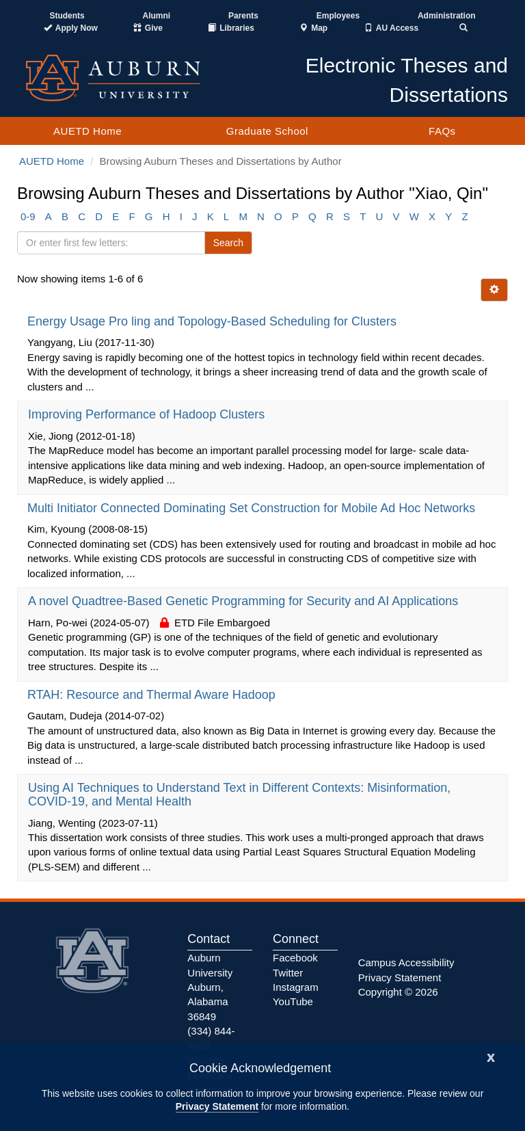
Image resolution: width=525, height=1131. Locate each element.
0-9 (28, 216)
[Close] (491, 1056)
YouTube (293, 1001)
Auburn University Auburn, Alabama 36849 (209, 987)
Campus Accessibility (406, 962)
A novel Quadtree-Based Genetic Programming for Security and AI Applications (244, 601)
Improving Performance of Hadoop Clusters (148, 414)
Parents (243, 16)
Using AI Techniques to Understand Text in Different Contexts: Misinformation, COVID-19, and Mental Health (239, 794)
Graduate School (267, 131)
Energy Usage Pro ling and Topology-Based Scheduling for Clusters (213, 321)
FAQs (442, 131)
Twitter (288, 973)
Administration (447, 16)
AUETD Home (87, 131)
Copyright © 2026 (398, 992)
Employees (338, 16)
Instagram (296, 987)
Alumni (157, 16)
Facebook (295, 957)
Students (66, 16)
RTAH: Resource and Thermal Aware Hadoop (153, 695)
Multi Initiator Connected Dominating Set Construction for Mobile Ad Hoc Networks (253, 508)
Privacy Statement (217, 1106)
